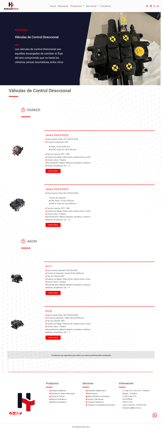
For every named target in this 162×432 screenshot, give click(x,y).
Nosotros (63, 6)
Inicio (53, 6)
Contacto (106, 6)
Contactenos (53, 171)
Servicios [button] (91, 6)
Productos (76, 6)
